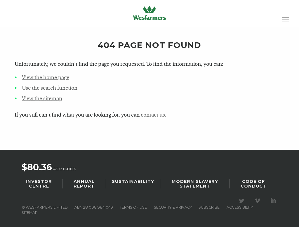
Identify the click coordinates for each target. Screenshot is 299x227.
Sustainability (133, 181)
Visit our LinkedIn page (274, 200)
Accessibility (240, 207)
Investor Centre (39, 184)
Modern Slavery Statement (195, 184)
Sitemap (30, 212)
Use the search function (49, 88)
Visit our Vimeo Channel (258, 200)
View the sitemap (42, 99)
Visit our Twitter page (242, 200)
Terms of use (133, 207)
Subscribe (209, 207)
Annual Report (84, 184)
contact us (153, 115)
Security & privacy (173, 207)
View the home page (45, 78)
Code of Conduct (253, 184)
